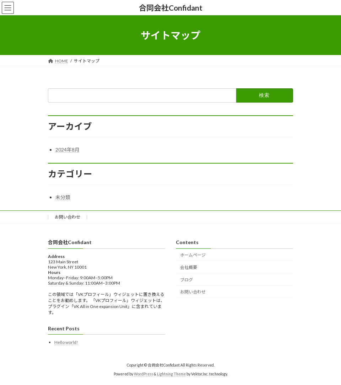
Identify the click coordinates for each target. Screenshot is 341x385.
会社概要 (188, 267)
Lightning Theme (171, 374)
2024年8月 (67, 150)
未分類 (62, 197)
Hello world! (66, 342)
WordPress (143, 374)
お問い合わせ (67, 217)
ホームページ (193, 255)
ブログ (186, 279)
